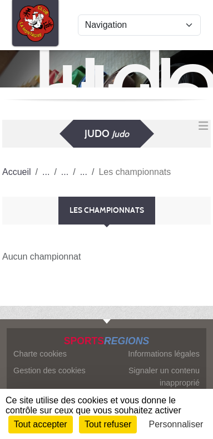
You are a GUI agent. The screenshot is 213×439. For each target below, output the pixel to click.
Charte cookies (40, 353)
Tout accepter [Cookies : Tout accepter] (40, 424)
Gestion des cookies (49, 370)
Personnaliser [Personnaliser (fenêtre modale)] (176, 424)
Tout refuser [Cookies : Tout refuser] (108, 424)
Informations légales (164, 353)
